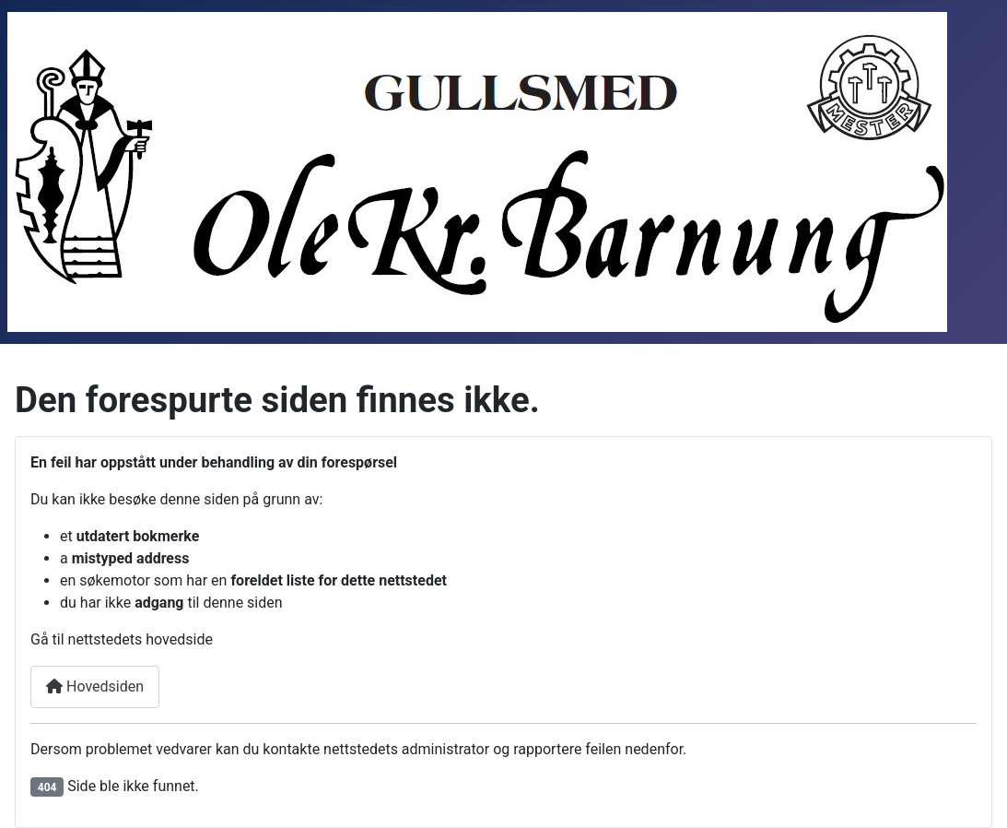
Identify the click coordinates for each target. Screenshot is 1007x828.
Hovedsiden (95, 686)
